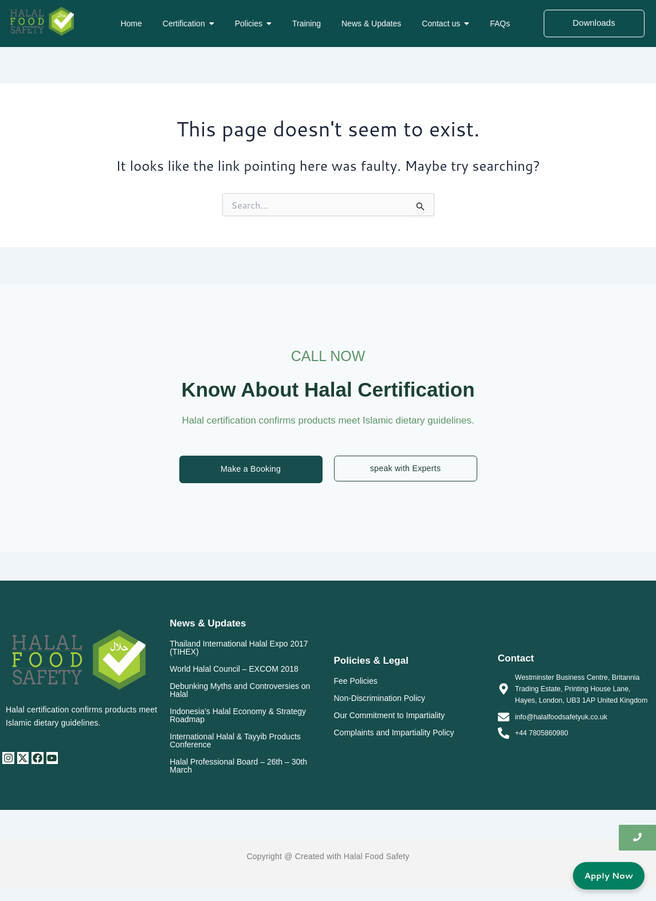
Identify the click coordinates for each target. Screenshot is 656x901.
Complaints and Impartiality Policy (394, 733)
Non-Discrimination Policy (380, 698)
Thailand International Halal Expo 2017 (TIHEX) (239, 648)
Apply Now (606, 875)
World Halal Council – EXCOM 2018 (234, 669)
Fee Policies (356, 681)
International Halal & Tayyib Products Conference (235, 741)
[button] (188, 23)
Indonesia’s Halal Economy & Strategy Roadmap (238, 715)
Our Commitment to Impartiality (389, 715)
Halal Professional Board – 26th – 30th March (238, 766)
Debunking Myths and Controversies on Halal (240, 690)
